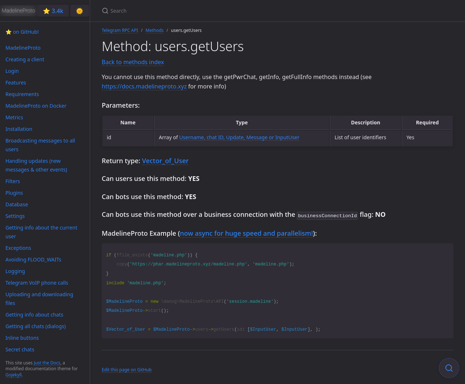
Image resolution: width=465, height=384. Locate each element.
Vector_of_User (165, 160)
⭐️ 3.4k (53, 11)
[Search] (187, 10)
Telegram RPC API (120, 30)
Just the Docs (47, 363)
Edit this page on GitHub (126, 369)
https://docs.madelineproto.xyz (144, 86)
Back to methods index (133, 62)
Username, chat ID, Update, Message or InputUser (239, 137)
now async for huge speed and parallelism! (246, 232)
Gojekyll (13, 375)
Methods (155, 30)
